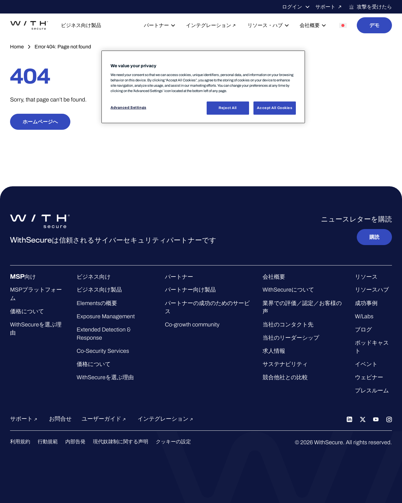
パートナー (160, 25)
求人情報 (274, 351)
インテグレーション (211, 25)
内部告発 (75, 441)
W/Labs (364, 316)
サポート (329, 7)
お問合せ (60, 419)
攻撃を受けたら (370, 7)
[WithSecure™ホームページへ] (29, 25)
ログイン (296, 7)
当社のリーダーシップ (291, 338)
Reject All (228, 108)
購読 (374, 237)
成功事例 (366, 303)
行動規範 (48, 441)
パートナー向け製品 (190, 290)
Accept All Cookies (274, 108)
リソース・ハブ (268, 25)
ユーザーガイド (105, 419)
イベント (366, 364)
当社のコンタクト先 (288, 324)
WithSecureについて (288, 290)
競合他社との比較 (285, 377)
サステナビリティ (285, 364)
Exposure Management (106, 316)
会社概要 (313, 25)
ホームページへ (40, 121)
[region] (203, 86)
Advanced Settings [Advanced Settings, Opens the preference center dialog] (128, 107)
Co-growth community (192, 324)
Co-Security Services (103, 351)
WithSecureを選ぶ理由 (105, 377)
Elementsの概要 (97, 303)
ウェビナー (369, 377)
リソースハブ (372, 290)
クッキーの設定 (173, 441)
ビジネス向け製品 (81, 25)
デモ (374, 25)
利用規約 (20, 441)
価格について (27, 311)
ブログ (363, 329)
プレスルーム (372, 390)
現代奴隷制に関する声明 (120, 441)
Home (17, 46)
